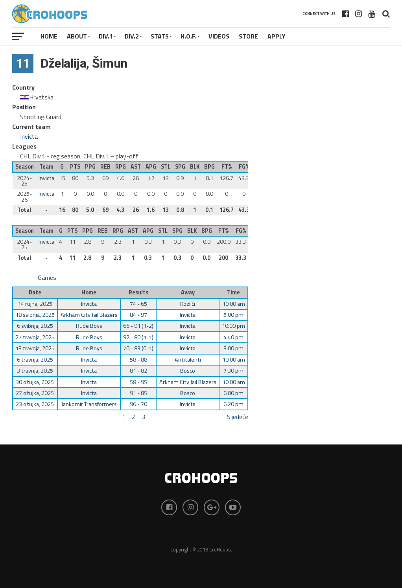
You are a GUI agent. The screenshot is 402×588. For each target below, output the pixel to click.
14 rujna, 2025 (35, 304)
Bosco (187, 370)
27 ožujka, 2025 (35, 393)
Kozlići (187, 304)
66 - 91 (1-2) (138, 326)
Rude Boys (89, 326)
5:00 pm (233, 315)
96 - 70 (138, 404)
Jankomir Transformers (89, 404)
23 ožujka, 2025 (35, 404)
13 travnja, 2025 (35, 348)
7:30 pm (233, 370)
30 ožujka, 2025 (35, 382)
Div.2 (132, 36)
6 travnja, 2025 (35, 359)
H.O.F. (189, 36)
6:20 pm (233, 404)
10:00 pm (233, 326)
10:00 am (233, 304)
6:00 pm (233, 393)
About (77, 36)
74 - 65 (138, 304)
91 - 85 (138, 393)
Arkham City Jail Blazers (89, 315)
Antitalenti (188, 359)
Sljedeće (237, 416)
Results (138, 292)
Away (188, 292)
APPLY (276, 36)
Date (35, 292)
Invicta (29, 136)
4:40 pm (233, 337)
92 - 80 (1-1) (138, 337)
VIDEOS (218, 36)
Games (47, 277)
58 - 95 (138, 382)
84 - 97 (138, 315)
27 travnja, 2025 (35, 337)
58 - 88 (138, 359)
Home (49, 36)
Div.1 (106, 36)
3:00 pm (233, 348)
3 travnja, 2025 (35, 370)
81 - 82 (138, 370)
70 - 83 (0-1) (138, 348)
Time (233, 292)
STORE (248, 36)
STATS (160, 36)
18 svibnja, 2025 (35, 315)
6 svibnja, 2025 (35, 326)
